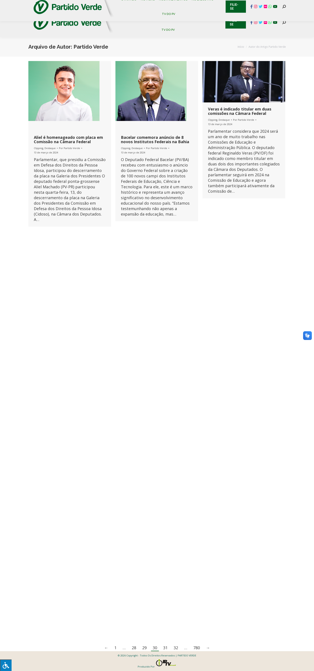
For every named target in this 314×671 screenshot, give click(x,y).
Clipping (38, 148)
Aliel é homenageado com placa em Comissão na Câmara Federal (68, 139)
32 (176, 647)
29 (144, 647)
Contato (25, 4)
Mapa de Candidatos (135, 4)
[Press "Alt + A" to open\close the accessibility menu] (6, 665)
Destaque (50, 148)
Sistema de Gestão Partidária (86, 4)
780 (196, 647)
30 (155, 647)
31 (165, 647)
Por (69, 148)
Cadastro (46, 4)
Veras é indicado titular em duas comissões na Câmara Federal (239, 111)
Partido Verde (91, 47)
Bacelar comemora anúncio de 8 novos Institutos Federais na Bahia (155, 139)
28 (134, 647)
